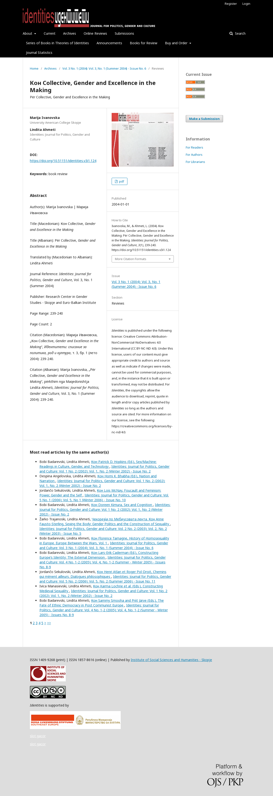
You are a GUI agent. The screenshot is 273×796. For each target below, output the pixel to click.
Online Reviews (95, 33)
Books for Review (143, 43)
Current (49, 33)
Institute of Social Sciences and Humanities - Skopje (171, 659)
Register (231, 3)
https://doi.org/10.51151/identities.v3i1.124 (63, 160)
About (28, 33)
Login (246, 3)
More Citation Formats (130, 259)
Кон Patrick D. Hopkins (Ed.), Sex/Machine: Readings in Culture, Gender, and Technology (98, 464)
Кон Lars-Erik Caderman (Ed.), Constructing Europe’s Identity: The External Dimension (98, 555)
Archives (69, 33)
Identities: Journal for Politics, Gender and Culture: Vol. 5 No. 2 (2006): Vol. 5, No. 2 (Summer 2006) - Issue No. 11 (105, 579)
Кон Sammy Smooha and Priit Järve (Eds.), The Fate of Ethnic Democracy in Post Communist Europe (101, 602)
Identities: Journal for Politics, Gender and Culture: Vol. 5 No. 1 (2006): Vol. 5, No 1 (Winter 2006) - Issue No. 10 (104, 497)
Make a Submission (204, 119)
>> (49, 623)
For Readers (194, 147)
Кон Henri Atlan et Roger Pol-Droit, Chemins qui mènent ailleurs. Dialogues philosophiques (102, 574)
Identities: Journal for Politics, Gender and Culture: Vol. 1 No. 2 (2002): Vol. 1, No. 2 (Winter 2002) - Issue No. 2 (104, 468)
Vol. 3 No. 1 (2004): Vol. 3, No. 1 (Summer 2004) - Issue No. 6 (104, 68)
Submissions (124, 33)
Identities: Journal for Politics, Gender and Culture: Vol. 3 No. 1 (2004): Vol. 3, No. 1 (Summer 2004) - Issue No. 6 (103, 545)
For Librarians (195, 162)
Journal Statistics (39, 52)
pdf (121, 181)
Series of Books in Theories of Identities (57, 43)
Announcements (109, 43)
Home (34, 68)
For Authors (194, 154)
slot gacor (38, 736)
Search (240, 33)
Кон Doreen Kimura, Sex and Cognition (122, 504)
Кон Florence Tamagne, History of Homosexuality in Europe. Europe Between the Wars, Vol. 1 (104, 540)
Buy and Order (176, 43)
